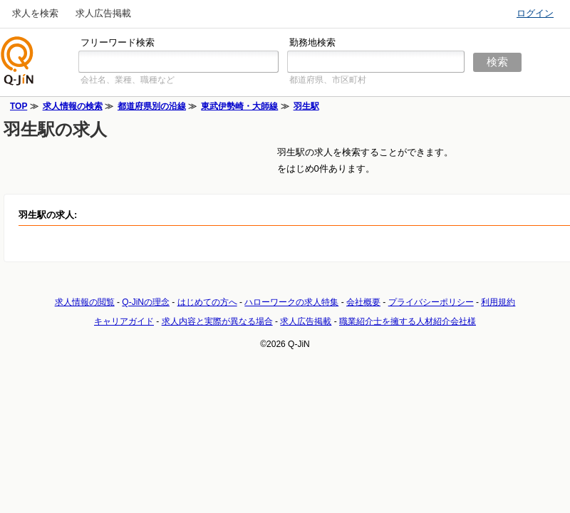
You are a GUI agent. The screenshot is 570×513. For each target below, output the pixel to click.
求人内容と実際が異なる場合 (217, 321)
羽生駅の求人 (55, 129)
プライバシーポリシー (431, 302)
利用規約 (498, 302)
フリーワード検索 (118, 42)
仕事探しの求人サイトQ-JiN (18, 61)
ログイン (535, 13)
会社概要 (363, 302)
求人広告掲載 (103, 13)
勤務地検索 (312, 42)
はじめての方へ (207, 302)
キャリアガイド (124, 321)
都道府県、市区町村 (327, 80)
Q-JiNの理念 (146, 302)
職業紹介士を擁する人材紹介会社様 (407, 321)
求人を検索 (35, 13)
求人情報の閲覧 (85, 302)
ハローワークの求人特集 (291, 302)
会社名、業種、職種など (128, 80)
